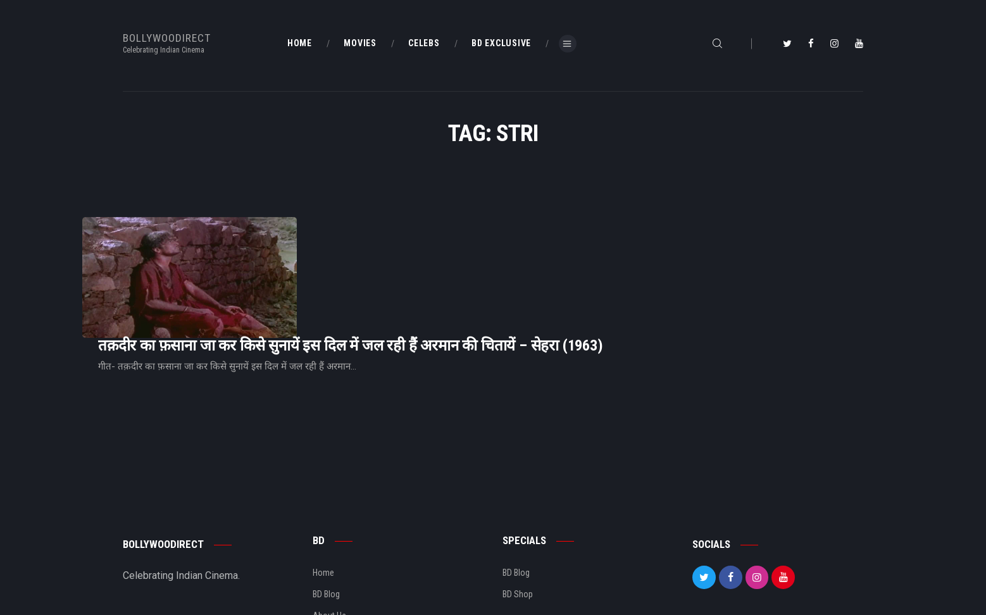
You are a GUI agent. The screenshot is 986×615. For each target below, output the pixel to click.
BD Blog (326, 526)
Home (323, 505)
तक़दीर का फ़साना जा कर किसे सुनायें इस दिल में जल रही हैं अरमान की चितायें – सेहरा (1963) (508, 251)
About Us (329, 548)
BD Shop (517, 526)
